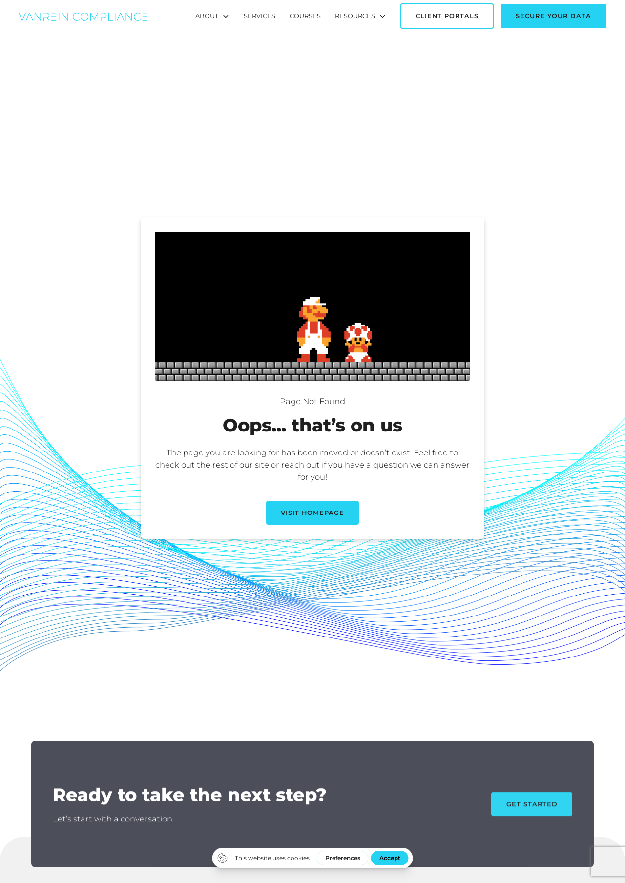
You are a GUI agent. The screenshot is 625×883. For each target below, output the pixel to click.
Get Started (532, 812)
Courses (305, 16)
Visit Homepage (312, 512)
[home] (83, 16)
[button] (212, 16)
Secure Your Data (553, 16)
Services (259, 16)
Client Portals (447, 16)
